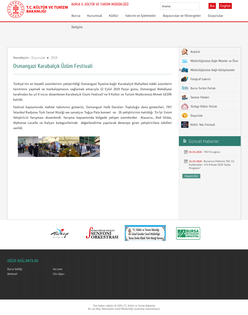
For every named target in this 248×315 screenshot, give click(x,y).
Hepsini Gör (191, 176)
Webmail (12, 274)
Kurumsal (94, 15)
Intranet (58, 269)
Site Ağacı (58, 274)
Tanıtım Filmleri (195, 97)
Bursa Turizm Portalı (198, 88)
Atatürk (190, 52)
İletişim (77, 27)
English (225, 6)
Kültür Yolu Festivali (198, 124)
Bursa (75, 15)
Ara (212, 6)
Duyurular (215, 15)
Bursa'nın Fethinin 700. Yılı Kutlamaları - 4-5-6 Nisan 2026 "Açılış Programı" (211, 164)
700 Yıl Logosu (212, 152)
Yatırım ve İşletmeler (140, 15)
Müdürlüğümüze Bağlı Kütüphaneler (208, 70)
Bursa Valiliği (14, 269)
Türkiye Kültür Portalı (199, 106)
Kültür (113, 15)
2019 (54, 57)
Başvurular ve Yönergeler (182, 15)
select (200, 6)
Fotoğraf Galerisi (196, 79)
